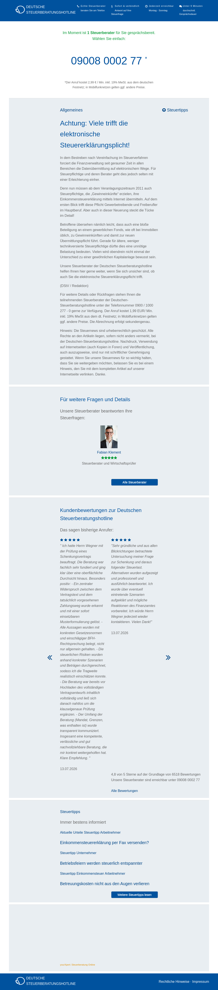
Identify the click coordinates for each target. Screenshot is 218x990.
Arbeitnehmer (110, 832)
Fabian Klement (109, 452)
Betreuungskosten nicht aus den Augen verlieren (104, 883)
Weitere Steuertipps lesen (135, 894)
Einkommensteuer (90, 873)
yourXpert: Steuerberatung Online (77, 964)
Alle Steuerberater (135, 482)
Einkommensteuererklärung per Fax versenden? (104, 842)
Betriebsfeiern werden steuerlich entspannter (101, 863)
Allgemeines (71, 110)
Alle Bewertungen (124, 791)
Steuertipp (91, 832)
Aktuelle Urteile (71, 832)
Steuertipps (175, 110)
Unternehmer (86, 853)
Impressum (200, 981)
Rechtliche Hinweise (174, 981)
